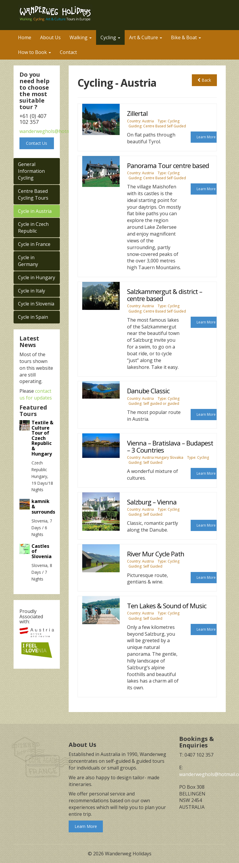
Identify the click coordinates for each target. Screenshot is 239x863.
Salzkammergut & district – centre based (164, 295)
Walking (81, 37)
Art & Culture (145, 37)
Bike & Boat (186, 37)
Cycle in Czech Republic (33, 227)
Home (24, 37)
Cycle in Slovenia (36, 303)
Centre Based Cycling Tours (33, 194)
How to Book (34, 52)
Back (204, 80)
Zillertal (137, 113)
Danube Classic (148, 390)
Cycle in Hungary (36, 277)
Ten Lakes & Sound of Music (166, 605)
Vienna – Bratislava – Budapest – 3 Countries (170, 446)
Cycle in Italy (31, 290)
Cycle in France (34, 244)
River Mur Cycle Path (155, 553)
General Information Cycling (31, 171)
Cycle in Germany (28, 260)
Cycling (110, 37)
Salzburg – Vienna (152, 501)
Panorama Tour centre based (168, 165)
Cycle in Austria (35, 211)
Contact (68, 52)
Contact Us (36, 143)
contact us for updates (35, 394)
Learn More (206, 136)
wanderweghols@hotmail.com (52, 131)
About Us (50, 37)
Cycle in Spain (33, 317)
